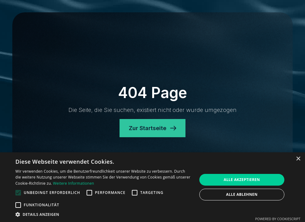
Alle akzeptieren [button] (242, 179)
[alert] (152, 187)
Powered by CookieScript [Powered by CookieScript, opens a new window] (277, 218)
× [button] (298, 159)
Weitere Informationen (73, 183)
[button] (103, 214)
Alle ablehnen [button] (242, 194)
